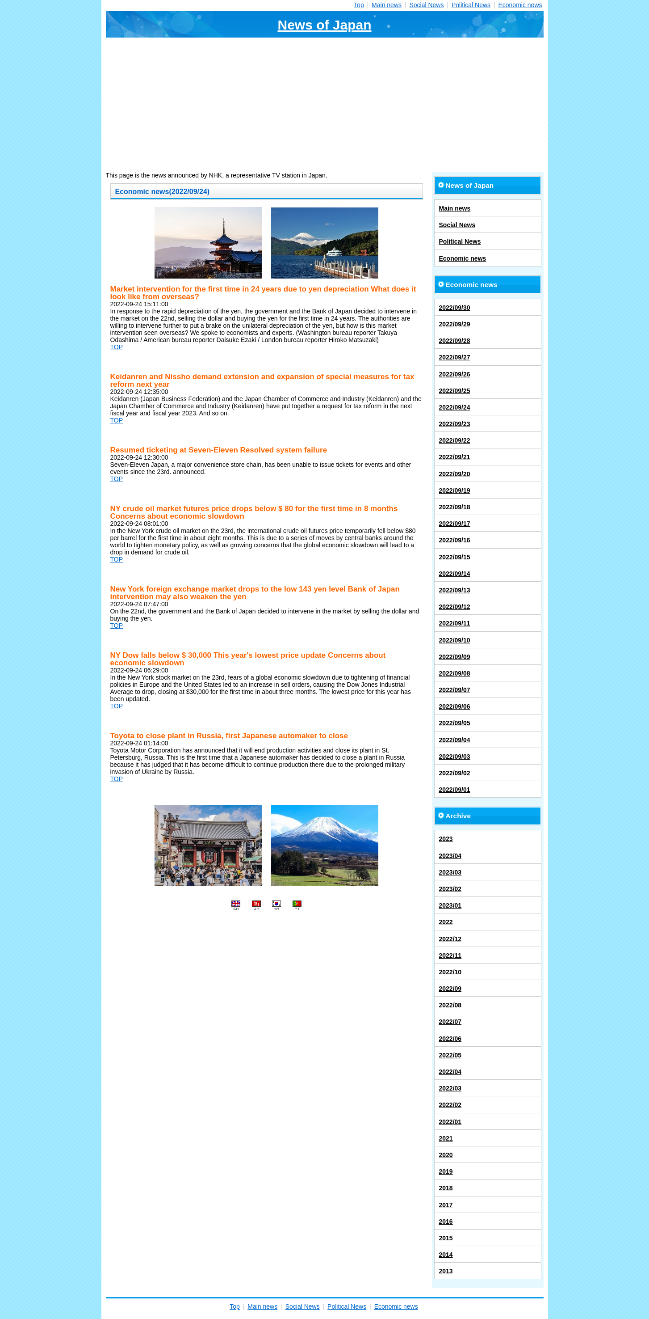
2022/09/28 (454, 340)
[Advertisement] (325, 104)
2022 (446, 922)
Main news (387, 4)
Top (359, 4)
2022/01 (450, 1121)
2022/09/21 (454, 457)
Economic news (520, 4)
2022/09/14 (454, 573)
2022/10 (450, 972)
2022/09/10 (454, 640)
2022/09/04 (454, 740)
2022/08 (450, 1005)
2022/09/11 (454, 623)
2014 (446, 1254)
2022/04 (450, 1071)
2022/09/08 (454, 673)
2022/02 (450, 1104)
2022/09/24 (454, 407)
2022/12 (450, 939)
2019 (446, 1171)
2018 (446, 1188)
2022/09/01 (454, 789)
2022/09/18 (454, 507)
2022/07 (450, 1021)
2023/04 (450, 855)
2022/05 (450, 1055)
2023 (446, 838)
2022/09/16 (454, 540)
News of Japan (324, 24)
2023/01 (450, 905)
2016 (446, 1221)
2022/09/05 (454, 723)
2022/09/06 (454, 706)
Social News (426, 4)
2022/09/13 (454, 590)
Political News (471, 4)
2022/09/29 (454, 324)
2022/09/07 (454, 689)
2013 (446, 1271)
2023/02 (450, 888)
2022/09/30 (454, 307)
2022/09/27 (454, 357)
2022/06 (450, 1038)
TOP (116, 347)
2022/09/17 (454, 523)
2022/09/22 (454, 440)
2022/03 (450, 1088)
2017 (446, 1205)
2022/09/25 (454, 390)
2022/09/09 (454, 656)
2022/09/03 (454, 756)
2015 (446, 1238)
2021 (446, 1138)
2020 (446, 1154)
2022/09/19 (454, 490)
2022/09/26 (454, 374)
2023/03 (450, 872)
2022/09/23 (454, 423)
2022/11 (450, 955)
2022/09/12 (454, 606)
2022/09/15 (454, 557)
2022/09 (450, 988)
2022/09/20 (454, 474)
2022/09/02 (454, 773)
